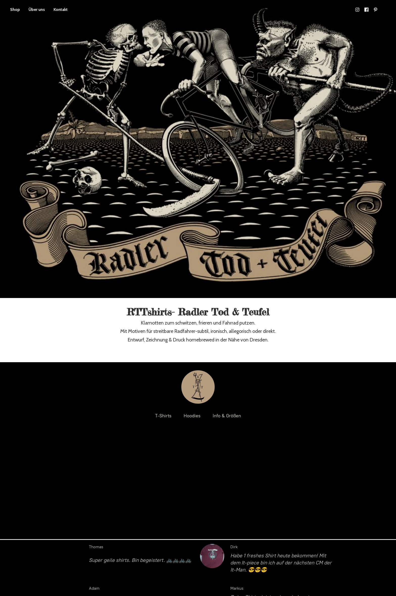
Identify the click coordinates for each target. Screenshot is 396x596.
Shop (15, 9)
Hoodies (192, 416)
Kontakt (61, 9)
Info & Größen (227, 416)
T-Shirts (163, 416)
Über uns (37, 9)
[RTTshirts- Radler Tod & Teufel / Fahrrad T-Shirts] (198, 387)
